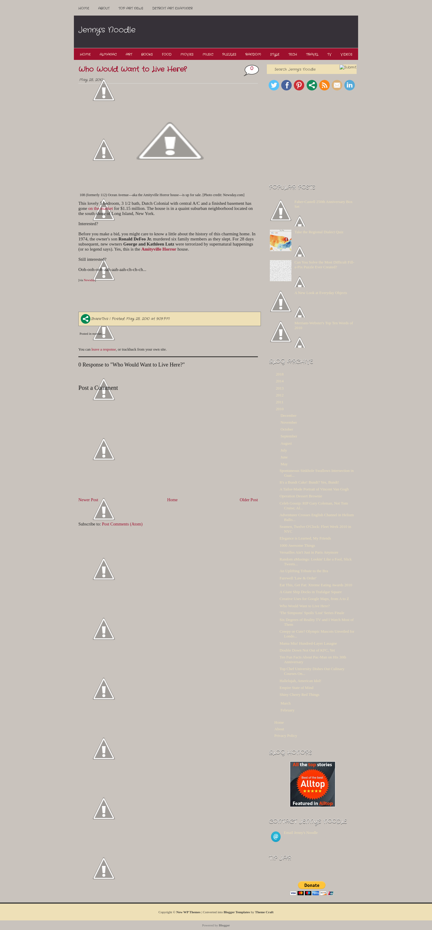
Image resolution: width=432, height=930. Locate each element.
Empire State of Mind (296, 687)
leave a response (104, 349)
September (289, 436)
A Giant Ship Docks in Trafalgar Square (310, 592)
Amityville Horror (158, 249)
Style (274, 54)
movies (97, 333)
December (288, 415)
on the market (100, 208)
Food (166, 54)
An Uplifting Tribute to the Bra (303, 571)
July (284, 450)
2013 (280, 388)
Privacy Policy (285, 735)
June (284, 457)
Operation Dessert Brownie (300, 496)
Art (129, 54)
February (288, 710)
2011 (280, 402)
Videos (346, 54)
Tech (292, 54)
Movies (187, 54)
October (287, 429)
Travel (312, 54)
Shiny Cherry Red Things (299, 694)
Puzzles (229, 54)
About (103, 8)
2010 (280, 409)
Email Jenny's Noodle (301, 832)
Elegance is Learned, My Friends (305, 538)
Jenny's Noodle (107, 30)
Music (208, 54)
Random (253, 54)
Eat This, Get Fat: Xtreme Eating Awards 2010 (315, 585)
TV (329, 54)
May (284, 464)
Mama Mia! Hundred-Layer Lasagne (308, 643)
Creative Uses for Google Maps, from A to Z (314, 598)
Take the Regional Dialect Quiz (318, 232)
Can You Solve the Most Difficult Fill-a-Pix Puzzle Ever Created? (324, 264)
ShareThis (94, 318)
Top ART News (130, 8)
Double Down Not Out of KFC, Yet (307, 650)
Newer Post (88, 499)
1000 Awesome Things (297, 545)
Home (83, 8)
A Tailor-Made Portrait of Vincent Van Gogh (314, 489)
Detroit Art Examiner (172, 8)
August (286, 443)
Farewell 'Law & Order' (297, 578)
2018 (280, 374)
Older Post (249, 499)
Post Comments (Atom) (122, 524)
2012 (280, 395)
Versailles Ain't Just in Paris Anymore (308, 552)
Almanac (108, 54)
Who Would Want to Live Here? (132, 69)
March (286, 703)
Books (147, 54)
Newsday (89, 280)
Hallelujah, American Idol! (300, 680)
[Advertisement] (249, 32)
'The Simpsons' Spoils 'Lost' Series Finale (311, 613)
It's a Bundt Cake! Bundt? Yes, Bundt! (309, 482)
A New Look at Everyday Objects (320, 292)
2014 (280, 381)
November (289, 422)
